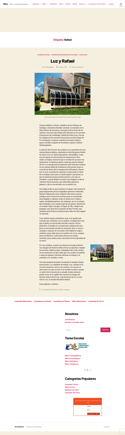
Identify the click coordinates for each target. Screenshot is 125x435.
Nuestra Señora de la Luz (51, 290)
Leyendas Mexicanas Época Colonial (64, 54)
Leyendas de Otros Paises (96, 4)
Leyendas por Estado (45, 301)
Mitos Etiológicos (72, 365)
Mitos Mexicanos (85, 301)
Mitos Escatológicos (73, 362)
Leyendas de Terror (23, 305)
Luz (43, 290)
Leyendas (35, 4)
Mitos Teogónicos (72, 368)
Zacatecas (84, 54)
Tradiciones (53, 4)
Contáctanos (70, 323)
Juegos (111, 4)
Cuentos (82, 4)
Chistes (74, 4)
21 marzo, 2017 (62, 67)
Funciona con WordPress (34, 430)
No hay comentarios (78, 67)
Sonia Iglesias (50, 67)
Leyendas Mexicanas (24, 301)
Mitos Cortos (70, 391)
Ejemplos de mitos (72, 394)
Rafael (61, 290)
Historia (67, 4)
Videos (61, 4)
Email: (88, 413)
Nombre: (89, 410)
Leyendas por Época (66, 301)
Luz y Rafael (62, 61)
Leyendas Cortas (43, 54)
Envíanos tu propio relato (75, 326)
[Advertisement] (62, 20)
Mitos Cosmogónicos (73, 359)
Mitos (5, 4)
